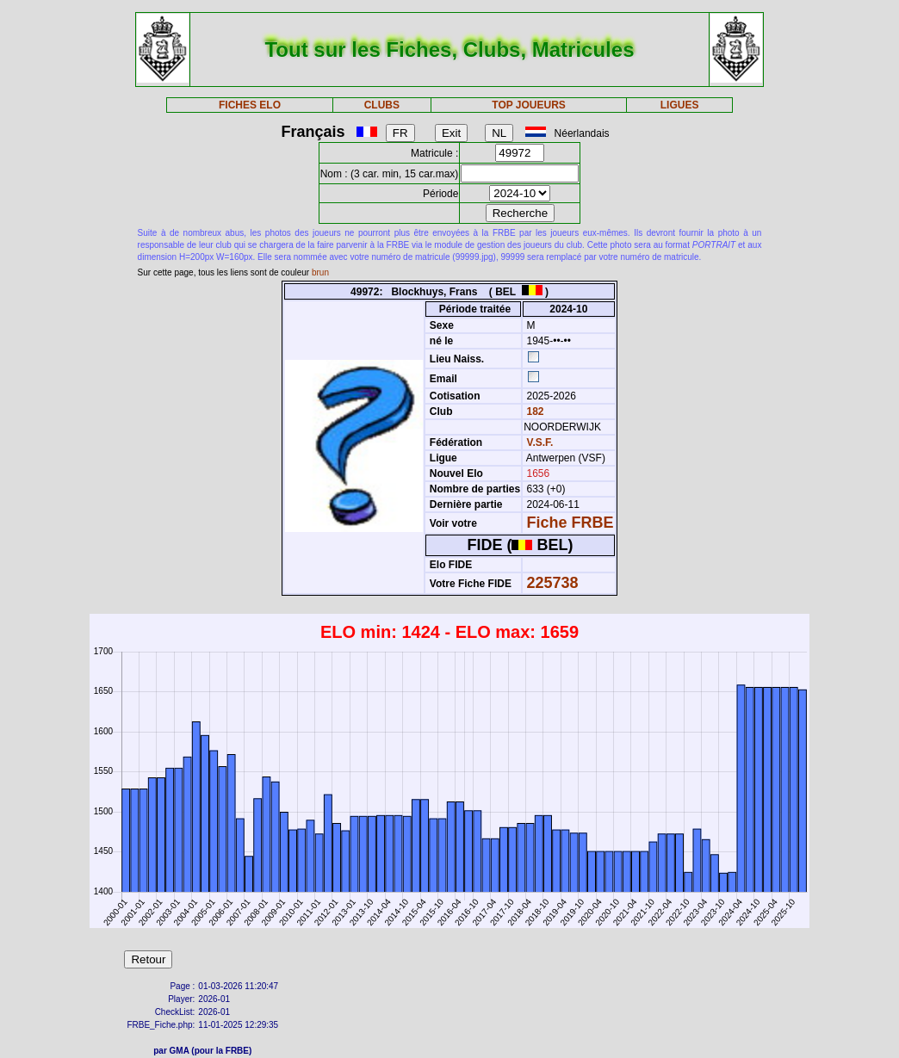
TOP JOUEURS (529, 105)
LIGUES (679, 105)
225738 (553, 582)
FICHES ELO (250, 105)
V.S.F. (540, 442)
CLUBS (382, 105)
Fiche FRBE (570, 522)
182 (533, 411)
